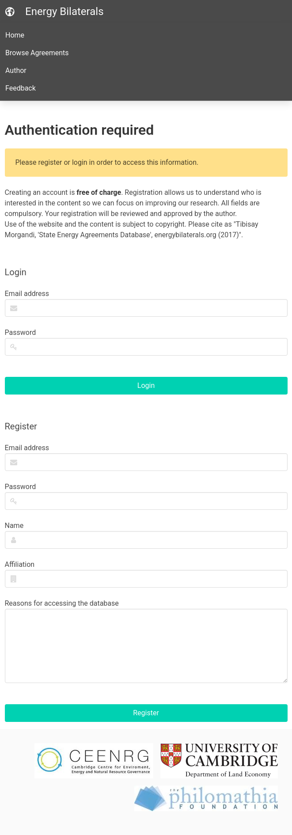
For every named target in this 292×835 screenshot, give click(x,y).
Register (146, 713)
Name (146, 535)
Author (16, 70)
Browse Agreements (37, 53)
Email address (146, 303)
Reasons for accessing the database (146, 641)
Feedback (20, 88)
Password (146, 342)
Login (146, 385)
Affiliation (146, 574)
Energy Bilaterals (54, 11)
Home (14, 35)
